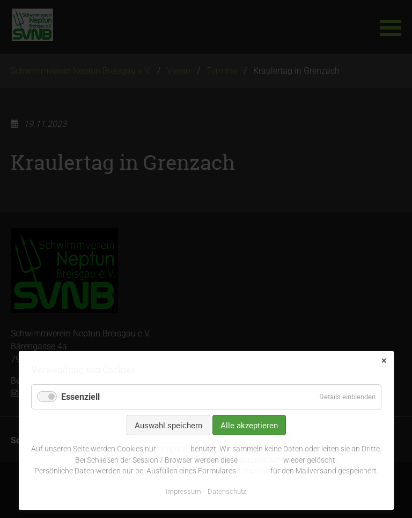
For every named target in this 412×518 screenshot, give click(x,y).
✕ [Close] (384, 361)
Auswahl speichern (168, 425)
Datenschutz (227, 491)
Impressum (183, 491)
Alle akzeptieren (249, 425)
